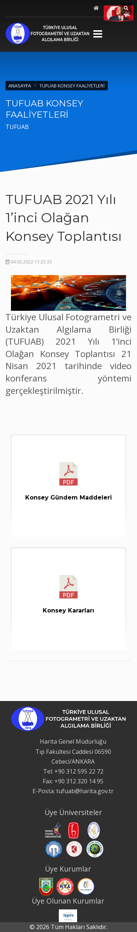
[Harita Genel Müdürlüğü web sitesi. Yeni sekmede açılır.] (46, 886)
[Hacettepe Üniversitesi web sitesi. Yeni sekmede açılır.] (73, 830)
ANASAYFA (19, 85)
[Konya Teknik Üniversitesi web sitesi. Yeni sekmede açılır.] (74, 849)
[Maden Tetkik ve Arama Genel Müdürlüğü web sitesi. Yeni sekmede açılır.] (65, 886)
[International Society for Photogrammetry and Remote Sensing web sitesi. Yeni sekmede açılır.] (68, 915)
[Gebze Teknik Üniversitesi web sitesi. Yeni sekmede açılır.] (52, 830)
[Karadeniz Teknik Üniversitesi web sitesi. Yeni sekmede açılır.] (53, 849)
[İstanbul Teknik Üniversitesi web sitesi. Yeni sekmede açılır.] (94, 830)
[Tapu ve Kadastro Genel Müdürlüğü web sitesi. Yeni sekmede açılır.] (86, 886)
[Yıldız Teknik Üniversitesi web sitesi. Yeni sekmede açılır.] (95, 849)
